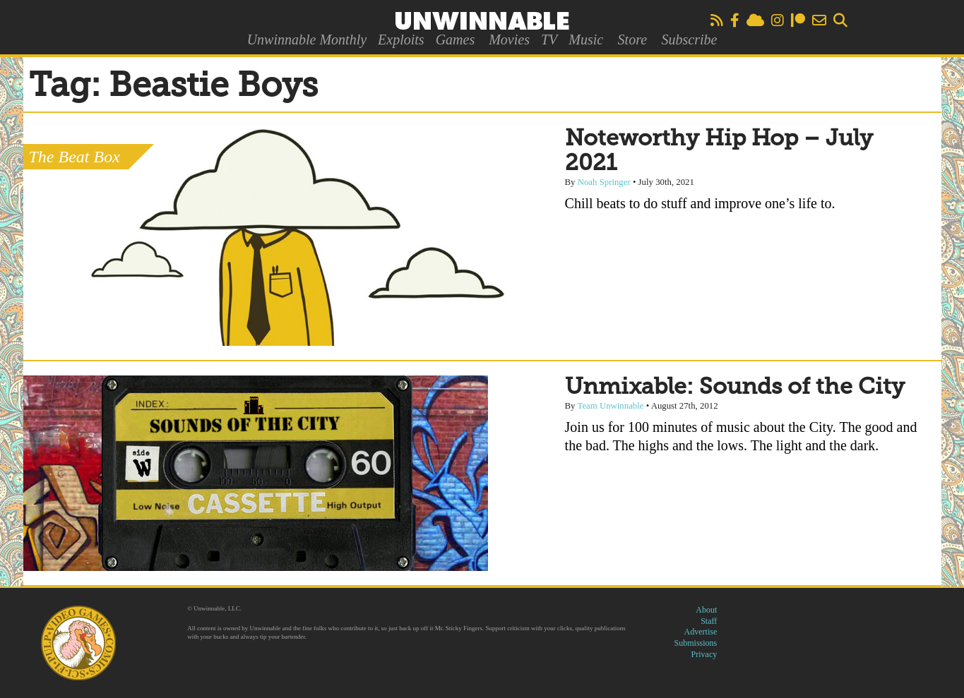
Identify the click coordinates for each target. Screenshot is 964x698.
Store (632, 39)
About (706, 610)
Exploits (401, 39)
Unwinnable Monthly (307, 39)
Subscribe (689, 39)
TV (549, 39)
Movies (509, 39)
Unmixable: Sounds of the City (735, 387)
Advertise (701, 632)
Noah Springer (604, 182)
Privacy (704, 654)
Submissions (696, 643)
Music (586, 39)
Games (455, 39)
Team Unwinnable (610, 406)
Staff (709, 621)
